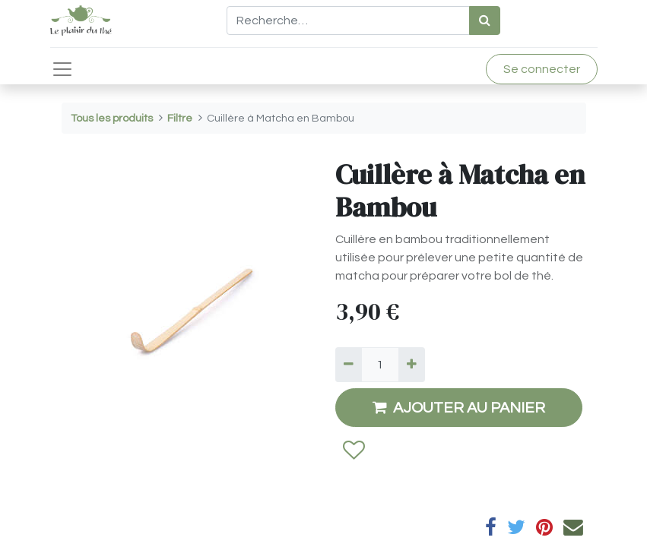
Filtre (179, 118)
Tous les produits (112, 118)
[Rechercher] (484, 20)
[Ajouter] (411, 364)
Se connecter (541, 69)
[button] (353, 451)
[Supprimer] (348, 364)
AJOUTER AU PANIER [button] (459, 408)
